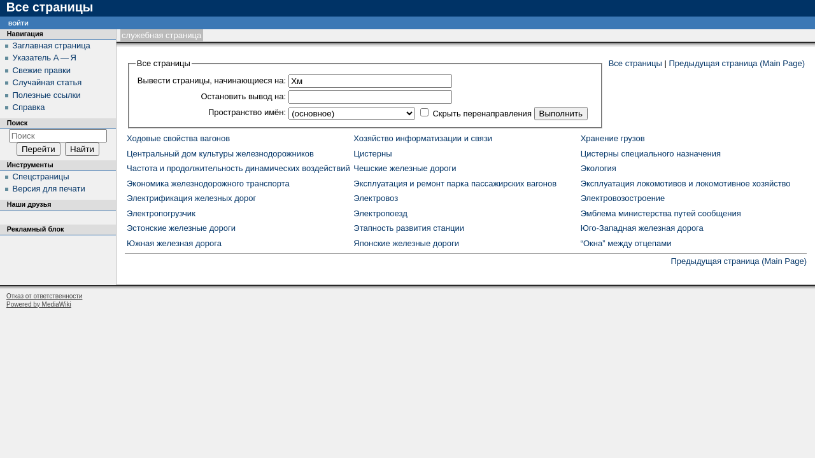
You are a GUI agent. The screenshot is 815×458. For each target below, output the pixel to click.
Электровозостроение (623, 198)
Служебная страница (161, 35)
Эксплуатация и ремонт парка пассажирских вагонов (454, 183)
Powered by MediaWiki (38, 304)
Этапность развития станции (408, 228)
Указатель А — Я (44, 57)
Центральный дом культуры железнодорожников (220, 153)
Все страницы (635, 63)
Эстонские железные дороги (181, 228)
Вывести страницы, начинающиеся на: (212, 80)
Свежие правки (42, 70)
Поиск (17, 123)
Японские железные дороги (406, 243)
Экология (598, 168)
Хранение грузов (613, 138)
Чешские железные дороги (404, 168)
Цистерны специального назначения (651, 153)
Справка (29, 107)
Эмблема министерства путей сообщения (661, 213)
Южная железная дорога (174, 243)
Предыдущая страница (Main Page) (737, 63)
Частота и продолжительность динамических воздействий (238, 168)
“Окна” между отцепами (626, 243)
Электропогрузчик (161, 213)
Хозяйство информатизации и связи (422, 138)
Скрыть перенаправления (482, 113)
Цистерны (372, 153)
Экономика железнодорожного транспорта (208, 183)
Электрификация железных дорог (191, 198)
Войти (18, 22)
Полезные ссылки (47, 95)
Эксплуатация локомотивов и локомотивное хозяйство (686, 183)
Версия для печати (49, 188)
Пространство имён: (247, 112)
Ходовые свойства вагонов (178, 138)
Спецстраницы (41, 176)
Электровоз (375, 198)
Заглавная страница (51, 45)
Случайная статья (47, 82)
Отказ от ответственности (44, 296)
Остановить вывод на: (243, 96)
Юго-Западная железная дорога (642, 228)
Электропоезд (380, 213)
